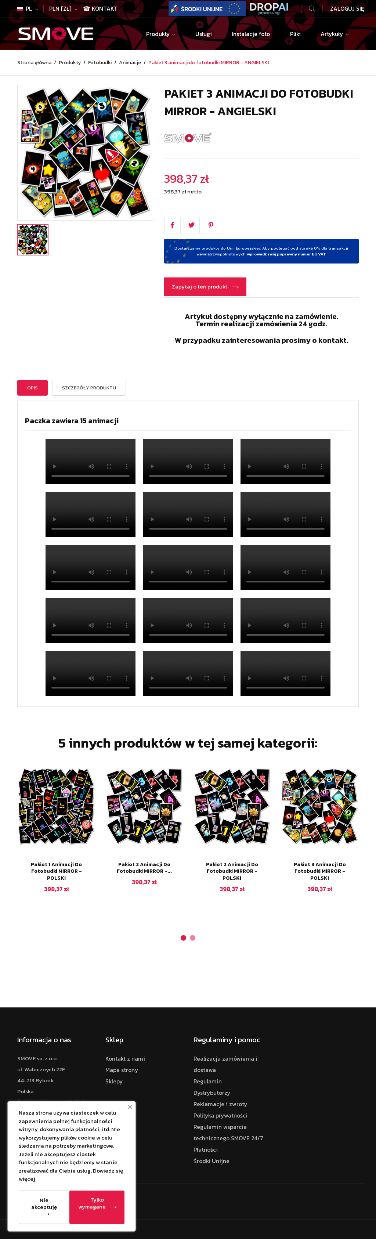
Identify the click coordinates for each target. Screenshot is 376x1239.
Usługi (203, 34)
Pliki (295, 34)
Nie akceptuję (44, 1203)
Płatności (206, 1149)
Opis (32, 387)
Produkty (158, 34)
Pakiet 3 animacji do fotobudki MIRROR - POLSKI (320, 871)
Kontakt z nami (125, 1058)
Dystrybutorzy (212, 1093)
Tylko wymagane (92, 1203)
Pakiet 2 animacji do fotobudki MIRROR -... (144, 868)
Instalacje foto (251, 34)
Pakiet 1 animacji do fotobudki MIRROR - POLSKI (56, 871)
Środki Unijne (211, 1161)
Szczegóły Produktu (89, 387)
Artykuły (332, 34)
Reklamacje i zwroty (220, 1104)
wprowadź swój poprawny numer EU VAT (286, 254)
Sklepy (114, 1081)
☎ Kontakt (100, 8)
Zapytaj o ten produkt (200, 286)
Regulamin (208, 1081)
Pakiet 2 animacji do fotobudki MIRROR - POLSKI (232, 871)
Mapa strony (121, 1070)
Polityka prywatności (220, 1115)
